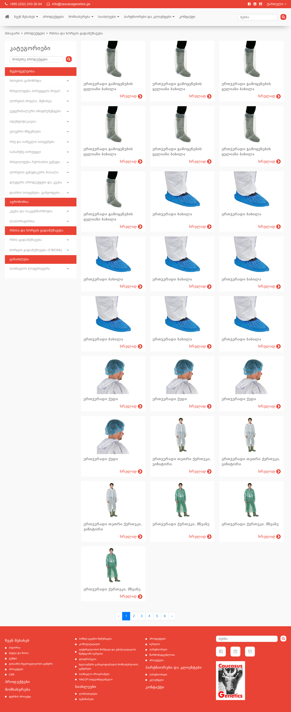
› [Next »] (172, 616)
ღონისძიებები (88, 694)
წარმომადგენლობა (162, 655)
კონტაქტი (187, 17)
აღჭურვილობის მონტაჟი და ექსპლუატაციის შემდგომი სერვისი (107, 652)
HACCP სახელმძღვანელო (96, 679)
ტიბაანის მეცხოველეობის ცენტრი (31, 664)
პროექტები (16, 669)
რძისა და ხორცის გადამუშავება (76, 33)
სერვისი (154, 644)
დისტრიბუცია (87, 659)
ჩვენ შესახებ (24, 17)
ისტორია (14, 647)
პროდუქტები (53, 17)
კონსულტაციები (89, 644)
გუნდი (13, 658)
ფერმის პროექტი (20, 696)
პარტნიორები (158, 649)
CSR (11, 674)
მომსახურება (79, 17)
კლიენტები (156, 680)
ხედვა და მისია (19, 653)
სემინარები (86, 699)
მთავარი (12, 33)
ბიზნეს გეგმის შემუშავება (95, 639)
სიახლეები (107, 17)
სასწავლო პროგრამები (94, 674)
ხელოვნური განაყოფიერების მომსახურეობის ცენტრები (108, 667)
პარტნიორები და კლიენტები (147, 17)
